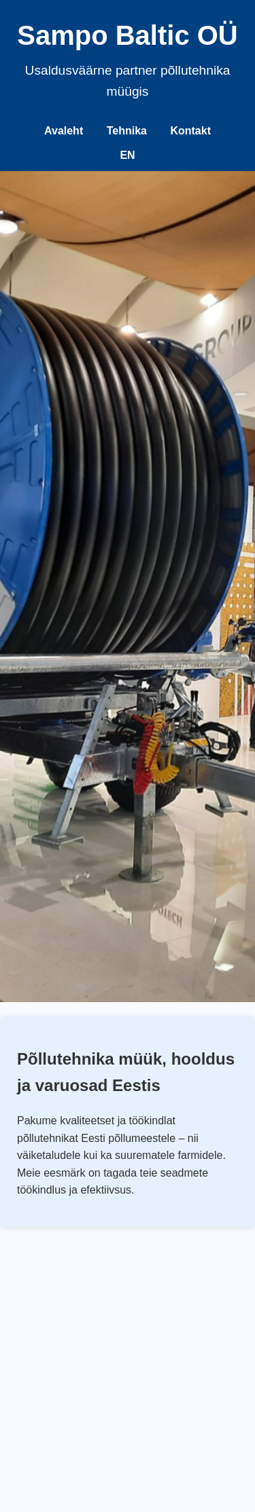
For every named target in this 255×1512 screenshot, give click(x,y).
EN (127, 155)
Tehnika (127, 130)
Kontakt (190, 130)
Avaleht (63, 130)
